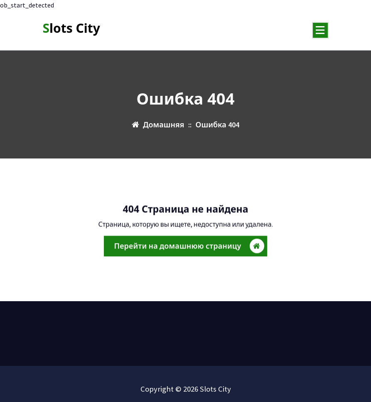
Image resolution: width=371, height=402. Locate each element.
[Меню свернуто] (320, 30)
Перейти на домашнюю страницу (189, 246)
